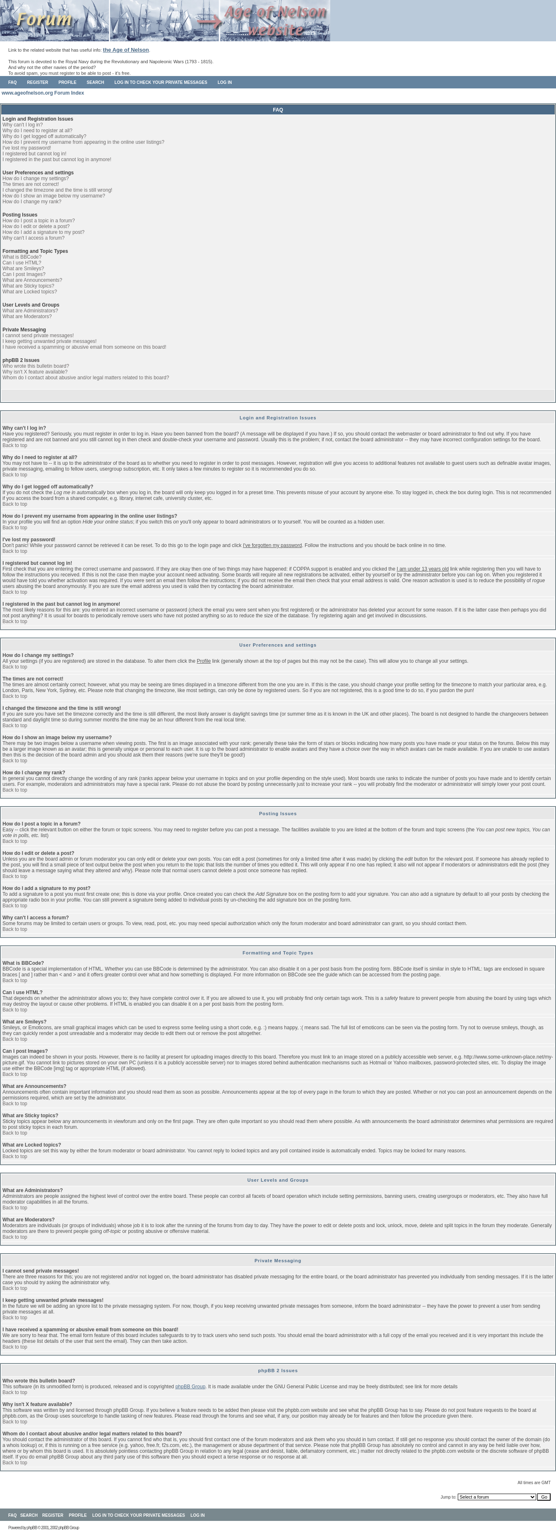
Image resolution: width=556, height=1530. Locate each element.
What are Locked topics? (29, 292)
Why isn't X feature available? (35, 372)
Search (95, 82)
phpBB (32, 1527)
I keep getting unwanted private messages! (49, 341)
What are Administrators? (30, 311)
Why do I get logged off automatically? (44, 136)
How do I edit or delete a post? (36, 226)
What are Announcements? (32, 280)
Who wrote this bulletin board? (35, 366)
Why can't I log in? (22, 125)
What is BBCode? (22, 257)
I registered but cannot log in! (34, 154)
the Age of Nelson (126, 50)
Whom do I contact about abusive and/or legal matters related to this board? (85, 378)
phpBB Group (190, 1387)
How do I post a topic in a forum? (38, 221)
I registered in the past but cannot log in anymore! (56, 159)
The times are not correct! (30, 184)
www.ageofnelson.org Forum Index (43, 93)
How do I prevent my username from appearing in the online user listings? (83, 142)
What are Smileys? (23, 268)
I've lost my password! (26, 148)
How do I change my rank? (32, 202)
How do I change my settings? (35, 178)
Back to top (14, 445)
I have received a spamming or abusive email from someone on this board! (84, 347)
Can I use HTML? (21, 263)
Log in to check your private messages (160, 82)
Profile (67, 82)
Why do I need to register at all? (37, 130)
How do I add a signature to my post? (43, 232)
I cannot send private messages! (38, 335)
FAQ (12, 82)
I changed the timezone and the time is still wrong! (57, 190)
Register (37, 82)
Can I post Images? (23, 274)
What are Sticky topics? (28, 286)
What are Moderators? (27, 316)
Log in (225, 82)
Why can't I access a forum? (33, 238)
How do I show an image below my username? (53, 196)
